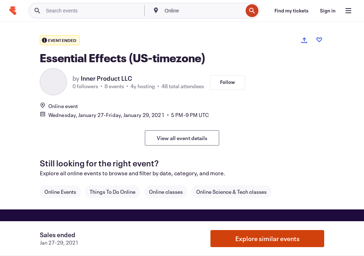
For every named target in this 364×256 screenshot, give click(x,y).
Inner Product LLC (106, 78)
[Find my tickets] (291, 11)
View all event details (182, 138)
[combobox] (203, 10)
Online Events (60, 191)
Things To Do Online (112, 191)
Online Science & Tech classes (231, 191)
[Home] (13, 10)
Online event (59, 106)
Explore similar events (267, 238)
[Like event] (319, 40)
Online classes (166, 191)
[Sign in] (327, 11)
